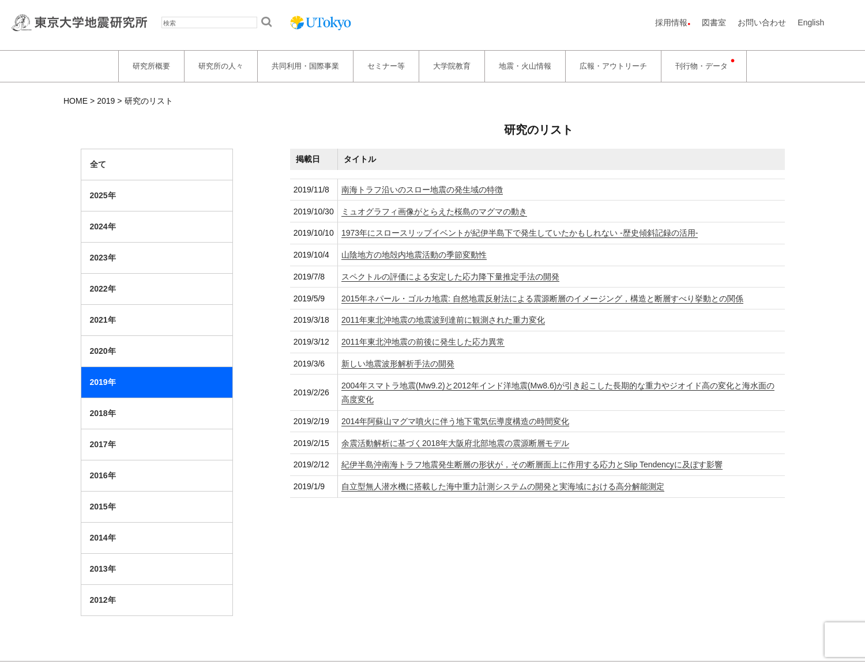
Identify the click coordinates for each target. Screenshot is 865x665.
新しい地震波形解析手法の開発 (397, 363)
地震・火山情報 (525, 66)
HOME (75, 100)
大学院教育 (452, 66)
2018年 (103, 413)
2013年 (103, 568)
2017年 (103, 444)
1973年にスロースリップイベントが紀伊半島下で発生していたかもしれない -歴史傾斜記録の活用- (519, 232)
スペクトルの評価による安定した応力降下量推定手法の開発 (450, 276)
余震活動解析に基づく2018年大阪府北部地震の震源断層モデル (455, 443)
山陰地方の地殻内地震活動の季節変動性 (414, 254)
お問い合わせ (762, 22)
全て (98, 164)
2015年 (103, 506)
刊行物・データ (701, 66)
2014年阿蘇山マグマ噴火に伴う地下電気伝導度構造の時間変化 (455, 421)
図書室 (714, 22)
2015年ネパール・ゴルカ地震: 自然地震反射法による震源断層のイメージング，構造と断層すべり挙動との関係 (542, 298)
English (811, 22)
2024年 (103, 226)
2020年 (103, 351)
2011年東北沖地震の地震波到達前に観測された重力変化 (443, 319)
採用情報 (671, 22)
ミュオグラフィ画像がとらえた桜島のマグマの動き (434, 211)
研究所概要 (151, 66)
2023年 (103, 257)
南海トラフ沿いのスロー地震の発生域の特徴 (422, 189)
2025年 (103, 195)
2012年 (103, 599)
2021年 (103, 319)
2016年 (103, 475)
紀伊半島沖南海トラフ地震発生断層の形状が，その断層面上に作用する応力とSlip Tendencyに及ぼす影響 (532, 464)
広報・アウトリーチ (613, 66)
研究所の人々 (220, 66)
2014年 (103, 537)
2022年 (103, 288)
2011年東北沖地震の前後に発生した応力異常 (423, 341)
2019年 (103, 382)
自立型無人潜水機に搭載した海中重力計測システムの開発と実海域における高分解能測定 (502, 486)
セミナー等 (386, 66)
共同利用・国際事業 (305, 66)
